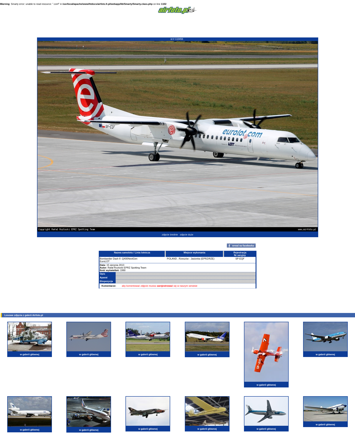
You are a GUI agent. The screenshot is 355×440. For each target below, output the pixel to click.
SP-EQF (239, 258)
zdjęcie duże (186, 234)
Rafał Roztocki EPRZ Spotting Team (127, 267)
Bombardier (106, 258)
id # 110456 (177, 39)
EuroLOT (105, 261)
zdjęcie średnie (170, 234)
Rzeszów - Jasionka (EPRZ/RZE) (197, 258)
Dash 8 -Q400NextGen (125, 258)
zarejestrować (165, 285)
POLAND (172, 258)
